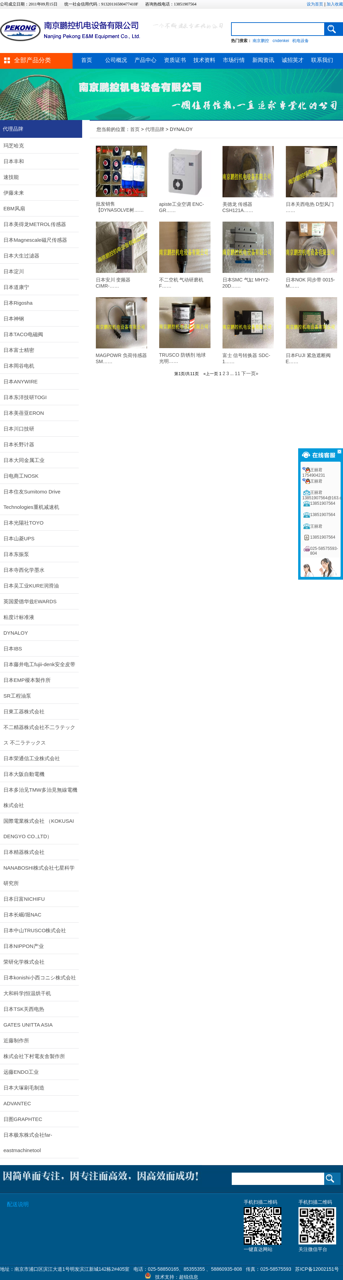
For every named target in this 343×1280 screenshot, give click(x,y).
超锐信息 (188, 1277)
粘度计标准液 (18, 617)
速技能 (11, 177)
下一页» (249, 373)
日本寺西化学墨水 (24, 570)
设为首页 (315, 4)
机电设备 (300, 40)
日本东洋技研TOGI (25, 397)
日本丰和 (13, 161)
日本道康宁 (16, 287)
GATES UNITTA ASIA (28, 1025)
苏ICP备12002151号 (317, 1269)
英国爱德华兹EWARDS (29, 601)
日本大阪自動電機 (24, 774)
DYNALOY (15, 633)
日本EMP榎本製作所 (27, 680)
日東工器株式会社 (24, 711)
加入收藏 (335, 4)
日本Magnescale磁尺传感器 (35, 240)
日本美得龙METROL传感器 (34, 224)
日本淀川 (13, 271)
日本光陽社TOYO (23, 523)
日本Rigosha (18, 303)
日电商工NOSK (21, 476)
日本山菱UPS (19, 538)
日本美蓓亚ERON (23, 413)
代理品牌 (154, 129)
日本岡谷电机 (18, 366)
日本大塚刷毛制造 (24, 1088)
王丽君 (316, 481)
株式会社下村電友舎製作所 (34, 1056)
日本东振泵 (16, 554)
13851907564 (322, 503)
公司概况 (116, 60)
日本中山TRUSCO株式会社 (34, 930)
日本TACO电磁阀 (23, 334)
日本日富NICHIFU (24, 899)
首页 (86, 60)
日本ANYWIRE (20, 381)
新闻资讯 (263, 60)
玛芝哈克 (13, 145)
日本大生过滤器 (21, 256)
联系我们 (322, 60)
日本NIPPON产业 (23, 946)
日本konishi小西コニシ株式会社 (39, 977)
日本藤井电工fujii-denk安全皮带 (39, 664)
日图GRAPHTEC (22, 1119)
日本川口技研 (18, 429)
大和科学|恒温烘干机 (27, 993)
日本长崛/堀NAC (22, 915)
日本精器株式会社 (24, 852)
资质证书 (175, 60)
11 (237, 373)
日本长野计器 (18, 444)
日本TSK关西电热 (23, 1009)
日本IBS (12, 648)
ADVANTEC (17, 1103)
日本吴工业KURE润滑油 (31, 586)
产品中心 (145, 60)
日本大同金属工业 (24, 460)
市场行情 (234, 60)
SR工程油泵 (17, 696)
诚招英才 (293, 60)
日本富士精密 (18, 350)
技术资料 (204, 60)
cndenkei (280, 40)
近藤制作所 (16, 1040)
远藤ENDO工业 (21, 1072)
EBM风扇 (14, 208)
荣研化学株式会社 (24, 962)
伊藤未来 (13, 193)
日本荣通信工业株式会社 (31, 758)
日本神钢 (13, 318)
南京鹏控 (261, 40)
